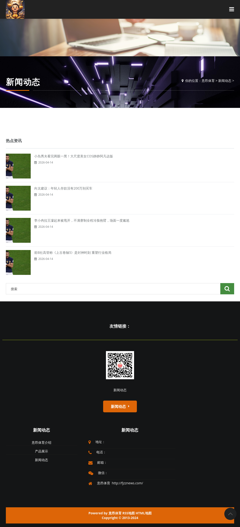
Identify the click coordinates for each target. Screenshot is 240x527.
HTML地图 (144, 513)
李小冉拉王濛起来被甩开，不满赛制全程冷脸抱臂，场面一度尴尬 (81, 220)
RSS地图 (128, 513)
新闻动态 (224, 80)
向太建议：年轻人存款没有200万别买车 (63, 188)
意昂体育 (208, 80)
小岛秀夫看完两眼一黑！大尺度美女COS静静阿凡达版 (73, 156)
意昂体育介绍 (41, 442)
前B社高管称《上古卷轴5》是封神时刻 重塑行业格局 (72, 252)
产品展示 (41, 451)
